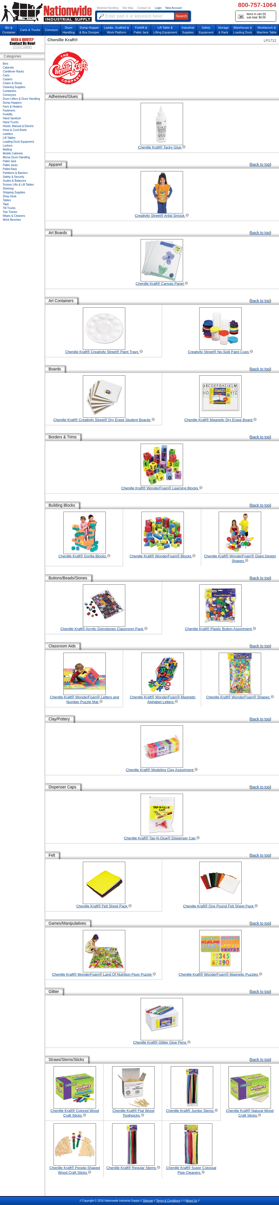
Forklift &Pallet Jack (141, 30)
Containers (9, 91)
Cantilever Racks (13, 71)
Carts (6, 75)
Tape (6, 204)
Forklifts (8, 114)
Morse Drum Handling (16, 157)
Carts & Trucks (30, 29)
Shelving (8, 188)
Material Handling (108, 7)
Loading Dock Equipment (18, 141)
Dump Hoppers (12, 102)
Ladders (8, 133)
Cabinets (8, 67)
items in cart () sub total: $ (252, 16)
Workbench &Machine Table (266, 30)
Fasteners (9, 110)
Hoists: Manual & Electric (18, 126)
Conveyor (51, 29)
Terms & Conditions (168, 1200)
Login (158, 7)
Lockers (8, 145)
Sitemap (148, 1200)
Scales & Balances (14, 180)
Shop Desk (9, 196)
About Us (191, 1200)
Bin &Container (9, 30)
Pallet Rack (10, 169)
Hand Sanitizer (12, 118)
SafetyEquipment (206, 30)
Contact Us (144, 7)
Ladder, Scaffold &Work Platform (116, 30)
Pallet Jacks (10, 165)
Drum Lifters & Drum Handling (21, 98)
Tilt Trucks (9, 208)
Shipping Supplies (14, 192)
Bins (5, 63)
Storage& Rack (223, 30)
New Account (173, 7)
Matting (7, 149)
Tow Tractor (10, 211)
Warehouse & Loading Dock (242, 30)
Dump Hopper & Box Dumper (89, 30)
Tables (7, 200)
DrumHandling (68, 30)
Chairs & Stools (12, 83)
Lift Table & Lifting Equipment (165, 30)
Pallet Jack (9, 161)
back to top (260, 164)
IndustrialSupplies (188, 30)
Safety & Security (13, 176)
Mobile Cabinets (13, 153)
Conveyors (9, 94)
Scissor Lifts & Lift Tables (18, 184)
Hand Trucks (10, 122)
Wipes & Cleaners (14, 215)
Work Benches (12, 219)
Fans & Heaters (12, 106)
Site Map (127, 7)
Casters (7, 79)
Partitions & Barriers (15, 172)
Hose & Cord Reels (15, 130)
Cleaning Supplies (14, 87)
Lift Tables (9, 137)
